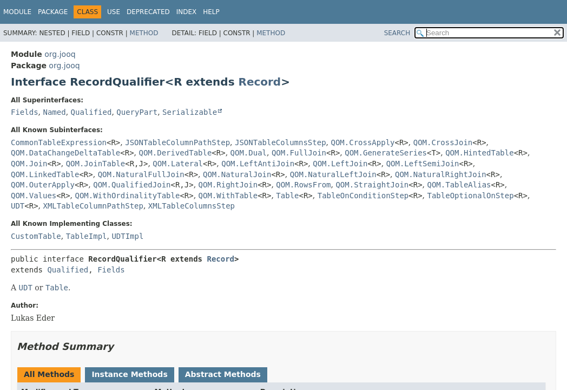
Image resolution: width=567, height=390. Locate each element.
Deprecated (148, 12)
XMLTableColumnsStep (191, 206)
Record (260, 81)
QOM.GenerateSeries (386, 152)
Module (17, 12)
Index (186, 12)
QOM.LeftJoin (340, 163)
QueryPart (136, 112)
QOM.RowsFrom (303, 184)
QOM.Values (33, 195)
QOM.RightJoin (228, 184)
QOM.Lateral (178, 163)
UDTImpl (127, 236)
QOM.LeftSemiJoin (422, 163)
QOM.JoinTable (96, 163)
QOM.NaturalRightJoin (440, 174)
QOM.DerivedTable (175, 152)
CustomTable (36, 236)
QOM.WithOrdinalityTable (127, 195)
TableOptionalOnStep (470, 195)
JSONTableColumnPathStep (177, 142)
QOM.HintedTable (479, 152)
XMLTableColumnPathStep (93, 206)
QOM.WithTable (228, 195)
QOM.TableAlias (459, 184)
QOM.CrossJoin (443, 142)
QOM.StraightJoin (371, 184)
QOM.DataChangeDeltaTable (65, 152)
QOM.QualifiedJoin (131, 184)
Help (211, 12)
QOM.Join (29, 163)
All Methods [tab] (49, 374)
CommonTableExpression (59, 142)
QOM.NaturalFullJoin (141, 174)
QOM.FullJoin (299, 152)
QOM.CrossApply (362, 142)
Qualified (91, 112)
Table (287, 195)
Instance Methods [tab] (129, 374)
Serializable (189, 112)
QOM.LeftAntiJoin (257, 163)
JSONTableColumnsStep (280, 142)
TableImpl (86, 236)
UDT (17, 206)
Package (53, 12)
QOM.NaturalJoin (237, 174)
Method (144, 33)
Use (113, 12)
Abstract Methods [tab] (223, 374)
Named (54, 112)
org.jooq (59, 54)
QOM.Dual (248, 152)
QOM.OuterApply (43, 184)
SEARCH (397, 33)
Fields (24, 112)
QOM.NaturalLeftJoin (333, 174)
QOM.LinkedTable (45, 174)
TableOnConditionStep (363, 195)
